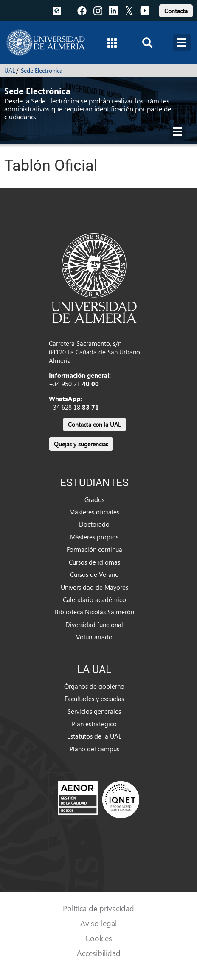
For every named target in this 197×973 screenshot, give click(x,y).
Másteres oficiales (94, 512)
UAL (9, 70)
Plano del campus (94, 749)
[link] (176, 9)
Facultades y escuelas (94, 698)
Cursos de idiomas (94, 562)
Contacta (176, 11)
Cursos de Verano (94, 574)
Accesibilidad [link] (99, 952)
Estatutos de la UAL (94, 736)
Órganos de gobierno (94, 686)
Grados (94, 499)
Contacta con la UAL (94, 424)
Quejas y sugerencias (81, 444)
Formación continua (94, 549)
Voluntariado (94, 637)
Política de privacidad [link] (98, 908)
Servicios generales (94, 711)
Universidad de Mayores (94, 587)
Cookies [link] (98, 938)
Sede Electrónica (41, 70)
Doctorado (94, 524)
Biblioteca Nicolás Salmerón (94, 612)
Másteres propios (94, 537)
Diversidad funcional (94, 624)
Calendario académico (94, 599)
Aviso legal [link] (98, 923)
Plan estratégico (94, 723)
